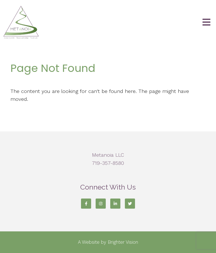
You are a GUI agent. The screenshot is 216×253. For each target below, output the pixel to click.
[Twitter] (130, 204)
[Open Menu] (206, 23)
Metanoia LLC (108, 155)
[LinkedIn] (115, 204)
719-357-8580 (108, 163)
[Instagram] (101, 204)
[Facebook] (86, 204)
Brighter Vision (123, 242)
